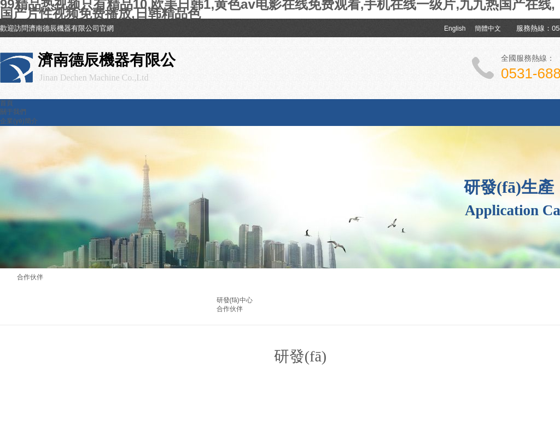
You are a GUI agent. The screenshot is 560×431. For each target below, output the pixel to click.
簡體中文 (488, 28)
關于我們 (13, 112)
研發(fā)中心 (235, 300)
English (454, 28)
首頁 (6, 103)
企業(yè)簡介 (19, 121)
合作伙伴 (230, 309)
